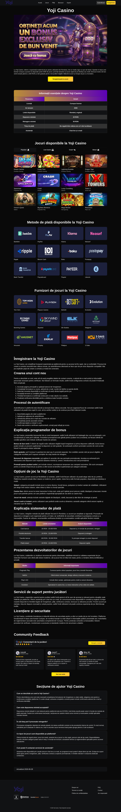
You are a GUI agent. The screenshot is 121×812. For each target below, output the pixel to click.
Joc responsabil (102, 793)
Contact (100, 790)
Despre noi (75, 787)
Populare (25, 150)
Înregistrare (111, 2)
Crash (72, 150)
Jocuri (47, 2)
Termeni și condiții (77, 790)
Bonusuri (60, 2)
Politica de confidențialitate (80, 793)
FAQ (99, 787)
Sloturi (96, 150)
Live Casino (49, 150)
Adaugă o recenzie (96, 643)
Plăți (53, 2)
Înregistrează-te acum (60, 79)
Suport (69, 2)
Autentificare (101, 2)
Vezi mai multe (60, 674)
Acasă (40, 2)
